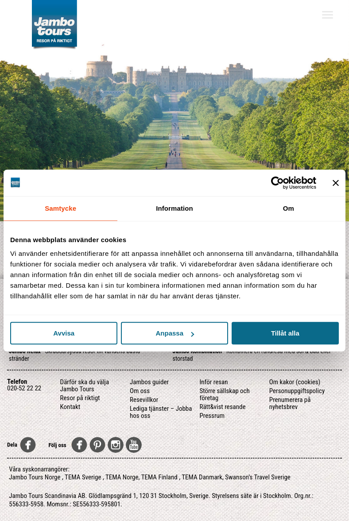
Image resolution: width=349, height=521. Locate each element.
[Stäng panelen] (336, 183)
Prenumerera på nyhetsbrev (290, 403)
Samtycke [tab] (60, 208)
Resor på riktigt (80, 398)
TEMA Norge (122, 477)
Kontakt (70, 407)
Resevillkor (144, 400)
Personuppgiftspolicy (297, 391)
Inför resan (213, 382)
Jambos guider (149, 382)
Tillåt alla (285, 333)
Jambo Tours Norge (34, 477)
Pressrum (212, 416)
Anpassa (174, 333)
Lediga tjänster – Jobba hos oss (161, 412)
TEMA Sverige (83, 477)
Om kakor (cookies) (295, 382)
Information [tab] (174, 208)
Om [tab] (288, 208)
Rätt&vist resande (222, 407)
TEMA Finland (159, 477)
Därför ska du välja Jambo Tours (84, 385)
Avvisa (63, 333)
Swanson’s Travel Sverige (258, 477)
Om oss (140, 391)
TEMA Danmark (202, 477)
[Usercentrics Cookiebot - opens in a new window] (277, 182)
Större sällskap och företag (224, 394)
